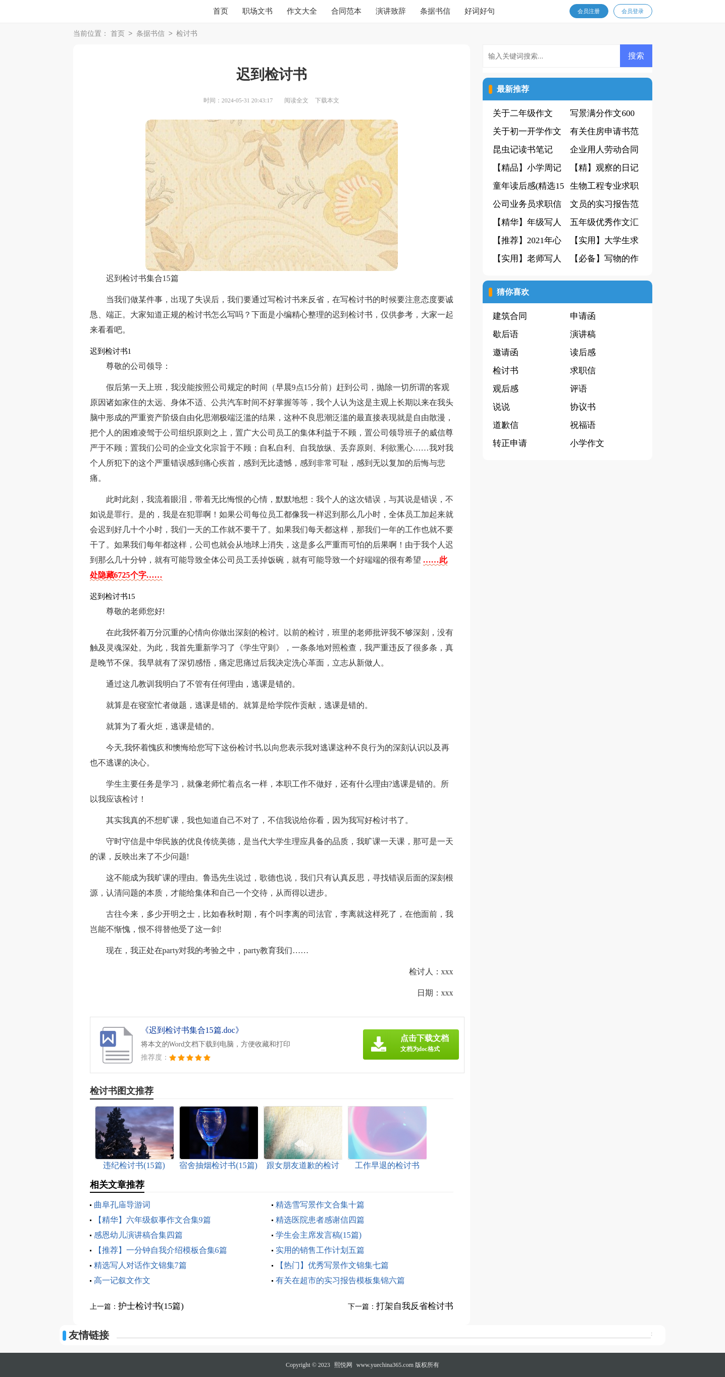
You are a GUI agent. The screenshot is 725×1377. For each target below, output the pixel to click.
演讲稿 (583, 334)
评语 (578, 389)
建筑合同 (510, 316)
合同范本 (346, 11)
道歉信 (506, 425)
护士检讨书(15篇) (151, 1306)
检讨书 (186, 34)
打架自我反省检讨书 (414, 1306)
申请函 (583, 316)
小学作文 (587, 443)
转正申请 (510, 443)
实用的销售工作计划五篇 (320, 1250)
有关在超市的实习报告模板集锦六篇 (340, 1280)
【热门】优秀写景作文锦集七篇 (332, 1265)
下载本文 (327, 100)
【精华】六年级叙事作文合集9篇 (152, 1220)
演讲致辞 (391, 11)
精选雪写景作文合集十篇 (320, 1204)
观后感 (506, 389)
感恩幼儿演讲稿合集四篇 (138, 1235)
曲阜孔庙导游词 (122, 1204)
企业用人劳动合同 (604, 149)
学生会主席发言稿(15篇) (319, 1235)
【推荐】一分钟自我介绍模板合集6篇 (160, 1250)
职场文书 (257, 11)
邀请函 (506, 352)
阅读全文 (296, 100)
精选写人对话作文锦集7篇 (140, 1265)
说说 (501, 407)
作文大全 (302, 11)
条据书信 (435, 11)
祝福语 (583, 425)
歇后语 (506, 334)
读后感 (583, 352)
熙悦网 (343, 1364)
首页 (220, 11)
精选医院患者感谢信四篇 (320, 1220)
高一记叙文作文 (122, 1280)
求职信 (583, 370)
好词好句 (479, 11)
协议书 (583, 407)
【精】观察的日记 (604, 168)
